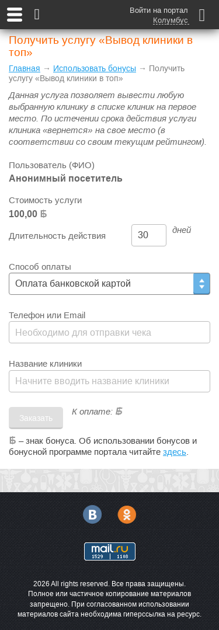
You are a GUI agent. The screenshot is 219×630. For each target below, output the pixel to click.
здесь (174, 452)
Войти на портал (159, 10)
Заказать (36, 418)
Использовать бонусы (94, 68)
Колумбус (170, 20)
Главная (24, 68)
